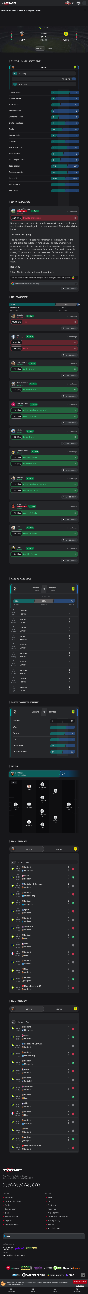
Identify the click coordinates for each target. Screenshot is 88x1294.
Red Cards (13, 190)
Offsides (12, 141)
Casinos (8, 1205)
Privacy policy (54, 1220)
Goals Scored (18, 745)
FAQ (49, 1201)
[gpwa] (26, 1268)
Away (28, 862)
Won (15, 727)
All (13, 862)
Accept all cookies (80, 1282)
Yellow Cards (14, 153)
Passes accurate (16, 172)
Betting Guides (11, 1224)
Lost (15, 739)
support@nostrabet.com (14, 1255)
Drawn (16, 733)
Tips (7, 1213)
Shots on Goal (15, 92)
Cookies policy (17, 1284)
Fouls (11, 129)
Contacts (52, 1205)
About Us (52, 1209)
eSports (8, 1220)
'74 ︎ (73, 79)
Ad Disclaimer (54, 1228)
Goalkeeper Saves (17, 159)
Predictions (11, 1290)
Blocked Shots (15, 110)
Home (20, 862)
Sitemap (51, 1224)
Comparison (10, 1209)
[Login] (78, 3)
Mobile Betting (11, 1216)
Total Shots (14, 104)
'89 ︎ (15, 84)
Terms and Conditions (58, 1216)
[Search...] (73, 3)
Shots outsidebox (16, 123)
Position (16, 720)
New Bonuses (77, 1290)
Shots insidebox (16, 116)
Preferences (80, 1286)
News (50, 1197)
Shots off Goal (15, 98)
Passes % (13, 178)
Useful (55, 1290)
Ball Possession (15, 147)
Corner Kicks (14, 135)
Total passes (14, 166)
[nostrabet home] (12, 1170)
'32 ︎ (15, 73)
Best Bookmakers (13, 1201)
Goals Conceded (20, 751)
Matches (33, 1290)
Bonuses (9, 1197)
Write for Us (53, 1213)
